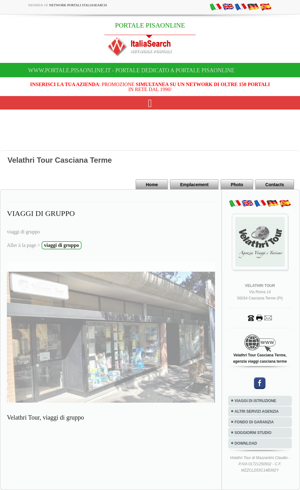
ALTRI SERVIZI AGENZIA (257, 411)
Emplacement (194, 184)
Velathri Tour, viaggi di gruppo (45, 417)
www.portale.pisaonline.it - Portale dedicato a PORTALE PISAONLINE (131, 70)
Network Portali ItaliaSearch (78, 5)
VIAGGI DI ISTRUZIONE (255, 401)
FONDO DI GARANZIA (254, 422)
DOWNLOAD (246, 443)
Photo (237, 184)
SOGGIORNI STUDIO (253, 433)
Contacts (274, 184)
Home (152, 184)
